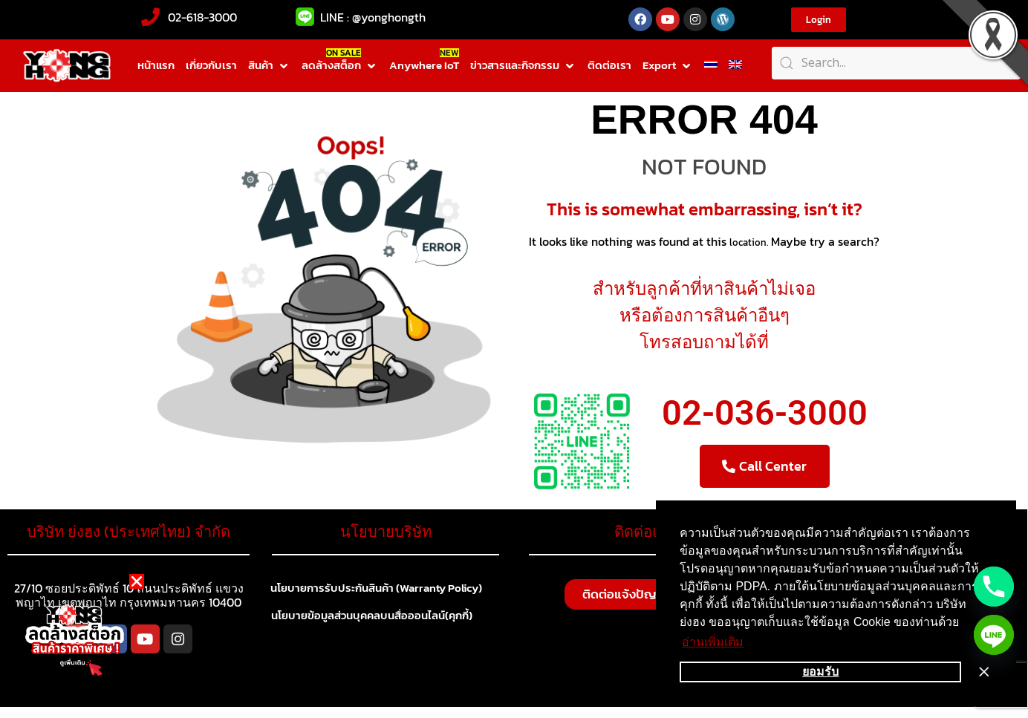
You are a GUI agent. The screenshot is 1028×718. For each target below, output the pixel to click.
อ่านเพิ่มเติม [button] (713, 642)
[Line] (994, 635)
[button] (269, 65)
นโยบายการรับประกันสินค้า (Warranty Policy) (385, 589)
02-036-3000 (765, 412)
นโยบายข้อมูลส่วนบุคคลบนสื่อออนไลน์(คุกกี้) (380, 618)
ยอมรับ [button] (820, 671)
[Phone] (994, 587)
